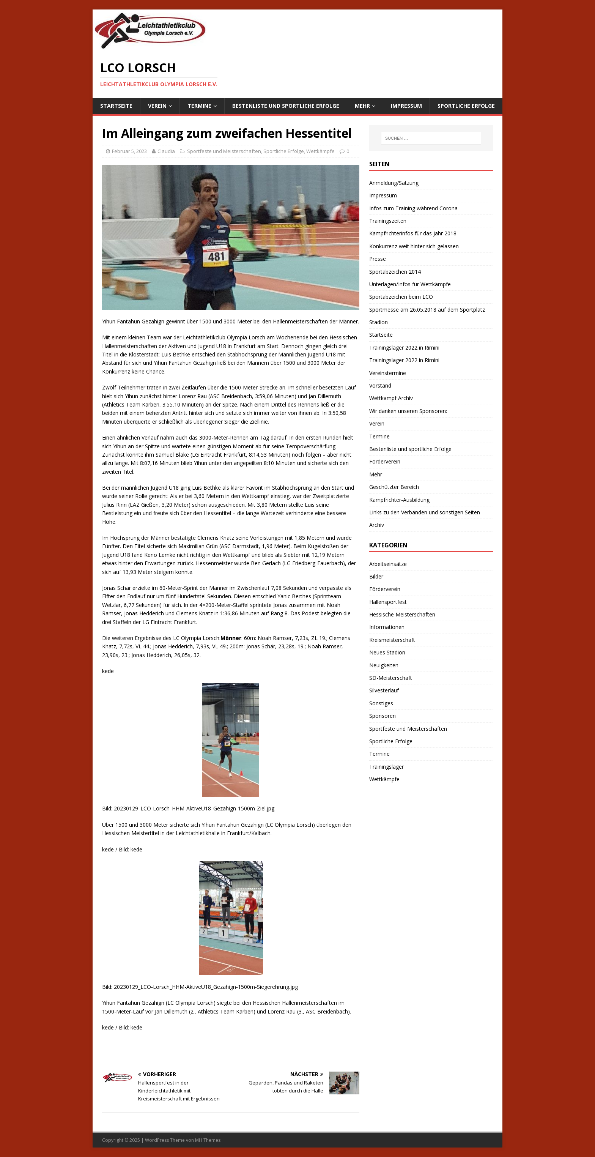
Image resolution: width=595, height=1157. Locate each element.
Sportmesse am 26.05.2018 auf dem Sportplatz (427, 309)
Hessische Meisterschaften (402, 614)
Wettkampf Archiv (391, 398)
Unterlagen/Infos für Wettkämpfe (410, 284)
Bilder (376, 576)
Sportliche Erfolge (466, 105)
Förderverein (384, 461)
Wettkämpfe (320, 151)
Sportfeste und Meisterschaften (224, 151)
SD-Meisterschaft (390, 677)
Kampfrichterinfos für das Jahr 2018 (412, 233)
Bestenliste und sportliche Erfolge (285, 105)
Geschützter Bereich (394, 486)
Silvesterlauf (384, 690)
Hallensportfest (388, 601)
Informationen (387, 627)
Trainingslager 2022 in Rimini (404, 347)
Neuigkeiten (383, 665)
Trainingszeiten (387, 220)
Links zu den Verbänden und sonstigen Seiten (424, 512)
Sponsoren (382, 715)
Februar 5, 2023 (129, 151)
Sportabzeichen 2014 (395, 271)
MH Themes (207, 1140)
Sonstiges (381, 703)
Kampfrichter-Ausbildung (399, 499)
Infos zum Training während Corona (413, 208)
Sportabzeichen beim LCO (401, 296)
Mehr (362, 105)
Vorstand (380, 385)
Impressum (406, 105)
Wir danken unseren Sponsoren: (408, 411)
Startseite (116, 105)
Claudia (166, 151)
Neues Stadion (387, 652)
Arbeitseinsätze (388, 563)
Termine (199, 105)
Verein (157, 105)
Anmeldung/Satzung (394, 182)
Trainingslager (386, 766)
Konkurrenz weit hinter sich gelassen (414, 246)
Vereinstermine (387, 373)
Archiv (376, 524)
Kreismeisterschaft (392, 639)
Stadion (378, 322)
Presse (377, 258)
